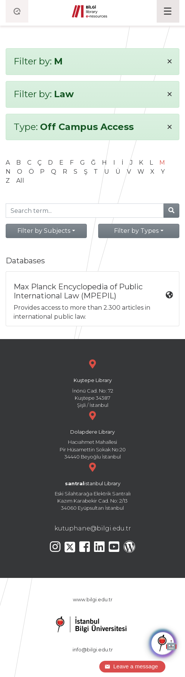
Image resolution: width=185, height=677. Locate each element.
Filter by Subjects (43, 230)
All (20, 180)
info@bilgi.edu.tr (92, 650)
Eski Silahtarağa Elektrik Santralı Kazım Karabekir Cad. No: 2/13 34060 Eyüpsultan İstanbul (92, 485)
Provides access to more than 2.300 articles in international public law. (93, 301)
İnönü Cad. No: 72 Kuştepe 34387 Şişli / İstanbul (92, 382)
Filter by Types (136, 230)
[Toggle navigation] (168, 11)
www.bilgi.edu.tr (93, 599)
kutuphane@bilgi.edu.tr (92, 528)
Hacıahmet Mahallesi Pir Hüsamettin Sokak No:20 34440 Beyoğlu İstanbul (92, 434)
